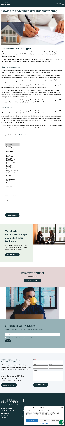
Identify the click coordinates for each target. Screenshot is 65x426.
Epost (6, 195)
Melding (7, 200)
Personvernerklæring (44, 423)
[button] (62, 408)
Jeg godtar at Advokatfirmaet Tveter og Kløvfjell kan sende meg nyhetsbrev (23, 337)
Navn (6, 190)
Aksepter (31, 420)
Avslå (44, 420)
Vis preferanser (56, 420)
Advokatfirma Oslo (21, 135)
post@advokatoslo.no (14, 380)
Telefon (14, 195)
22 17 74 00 (13, 378)
